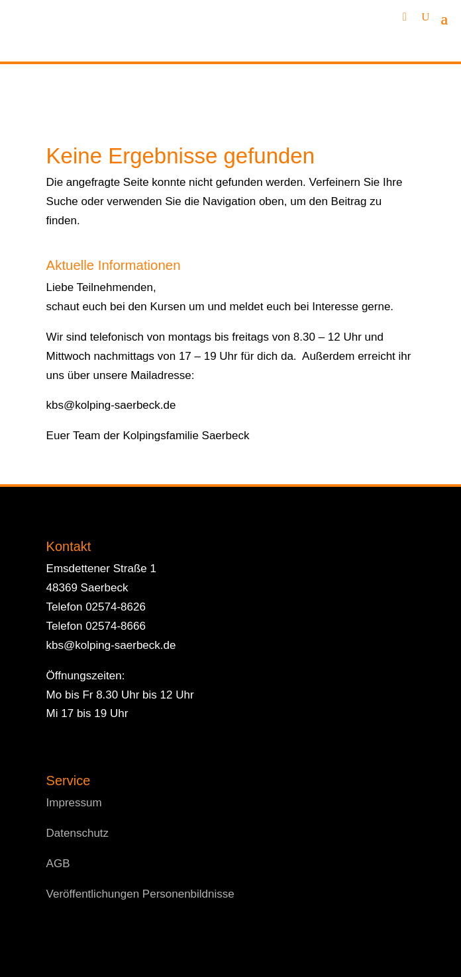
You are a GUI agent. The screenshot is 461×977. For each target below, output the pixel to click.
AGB (58, 863)
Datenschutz (77, 833)
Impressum (74, 802)
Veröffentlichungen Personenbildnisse (140, 894)
